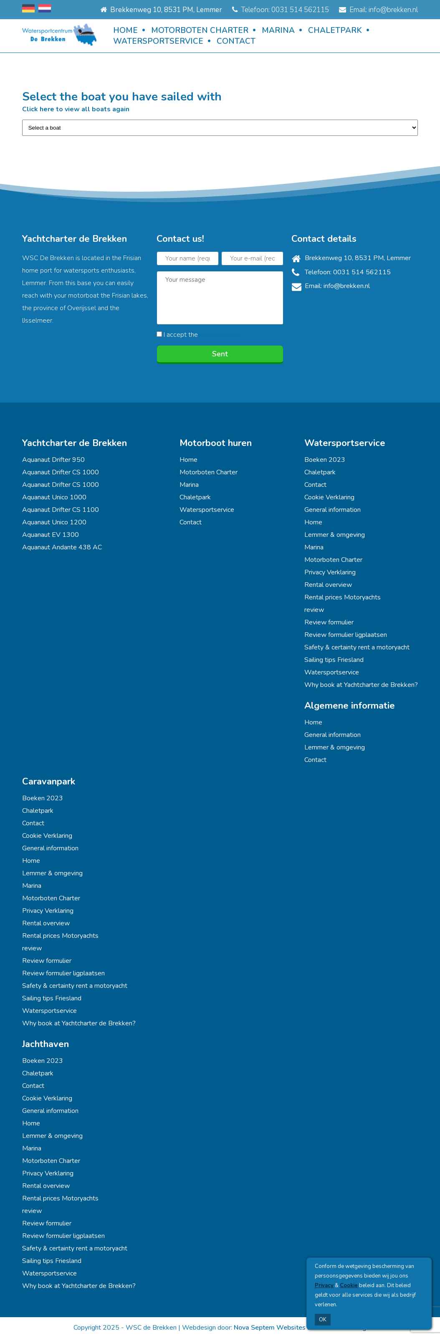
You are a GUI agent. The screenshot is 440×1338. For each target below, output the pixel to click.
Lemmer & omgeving (334, 534)
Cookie (349, 1285)
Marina (278, 30)
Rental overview (328, 584)
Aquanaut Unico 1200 (54, 522)
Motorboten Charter (199, 30)
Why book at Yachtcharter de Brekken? (361, 684)
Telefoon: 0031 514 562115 (280, 10)
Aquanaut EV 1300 (50, 534)
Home (125, 30)
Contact (236, 41)
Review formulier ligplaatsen (345, 634)
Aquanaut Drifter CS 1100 (60, 509)
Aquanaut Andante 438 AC (62, 547)
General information (332, 509)
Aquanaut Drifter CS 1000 (60, 472)
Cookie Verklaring (329, 497)
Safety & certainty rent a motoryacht (357, 647)
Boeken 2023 (324, 459)
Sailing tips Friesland (334, 659)
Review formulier (329, 622)
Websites (291, 1327)
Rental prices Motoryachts (342, 597)
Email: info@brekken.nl (378, 10)
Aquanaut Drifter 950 (53, 459)
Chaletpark (335, 30)
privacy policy (219, 334)
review (314, 609)
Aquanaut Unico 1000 (54, 497)
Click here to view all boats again (75, 109)
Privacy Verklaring (330, 572)
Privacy (324, 1285)
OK (322, 1319)
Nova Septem (254, 1327)
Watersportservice (158, 41)
